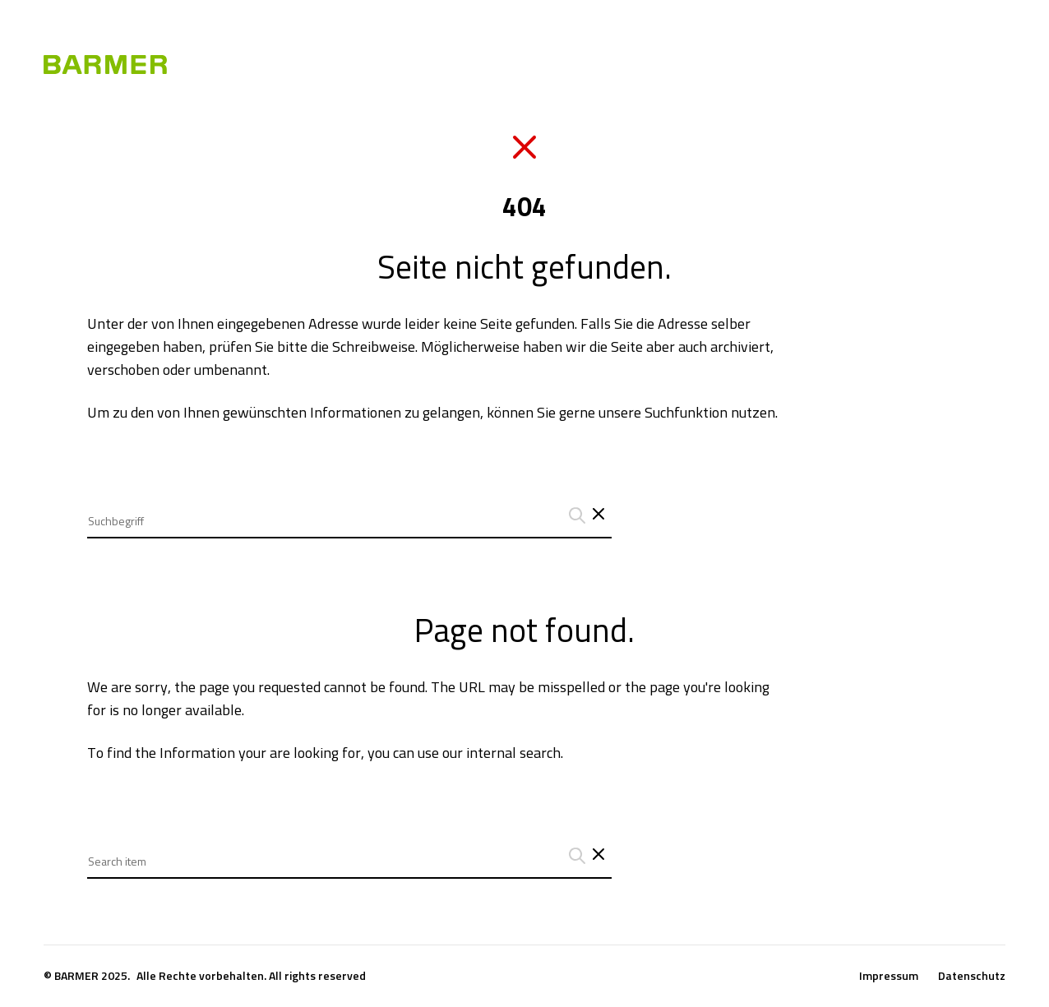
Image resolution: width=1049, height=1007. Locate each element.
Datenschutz (971, 976)
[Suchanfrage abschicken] (574, 515)
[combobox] (349, 508)
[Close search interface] (598, 856)
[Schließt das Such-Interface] (598, 515)
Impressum (888, 976)
